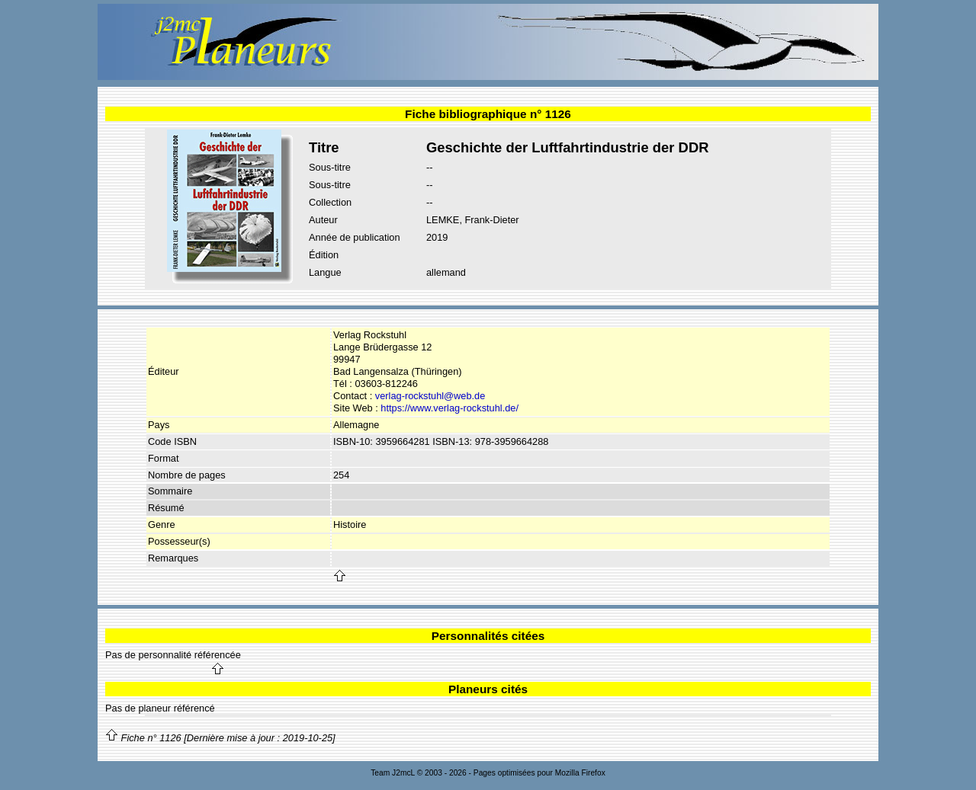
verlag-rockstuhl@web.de (430, 395)
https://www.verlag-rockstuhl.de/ (449, 408)
